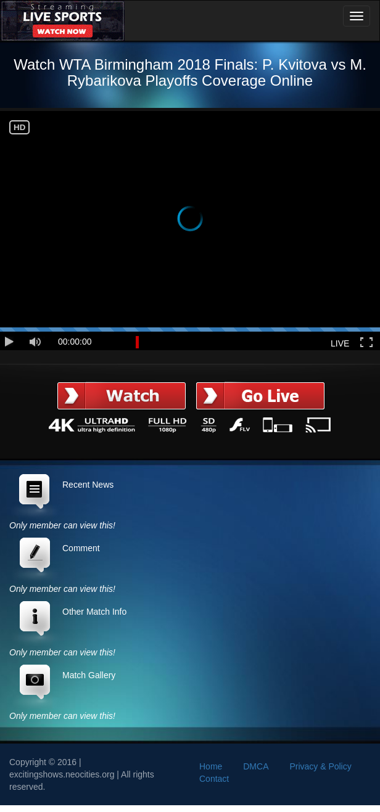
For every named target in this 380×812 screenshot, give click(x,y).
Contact (214, 779)
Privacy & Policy (320, 766)
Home (210, 766)
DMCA (255, 766)
